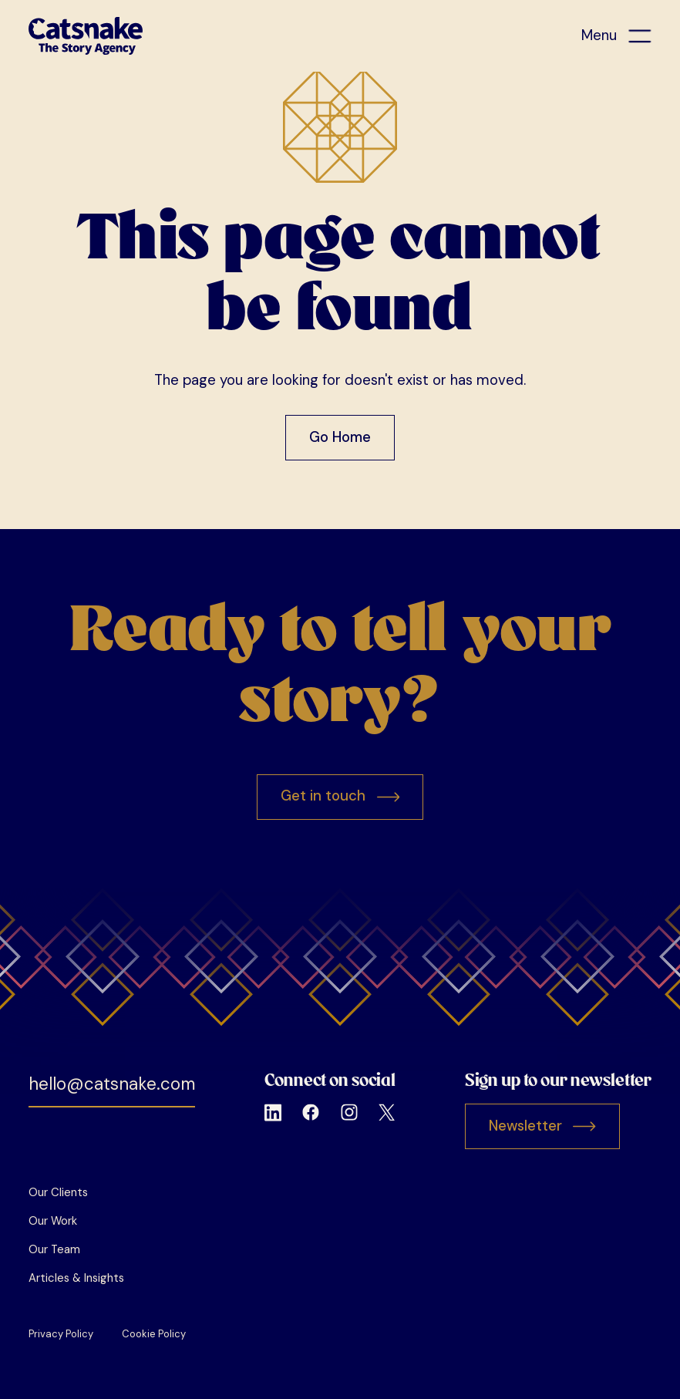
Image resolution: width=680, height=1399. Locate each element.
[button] (616, 35)
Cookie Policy (154, 1333)
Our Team (54, 1249)
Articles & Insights (76, 1278)
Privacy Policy (61, 1333)
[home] (86, 36)
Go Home (340, 437)
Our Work (53, 1221)
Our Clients (58, 1192)
